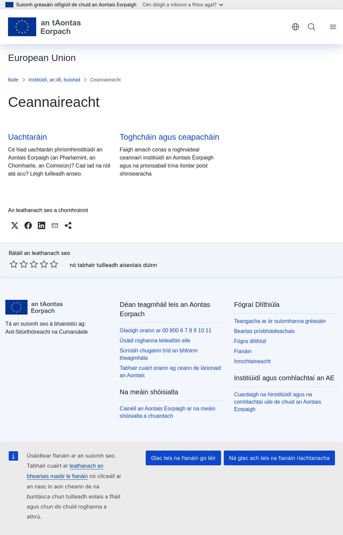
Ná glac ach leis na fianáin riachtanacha (279, 458)
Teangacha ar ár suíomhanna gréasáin (280, 321)
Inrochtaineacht (252, 361)
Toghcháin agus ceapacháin (169, 136)
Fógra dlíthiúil (250, 341)
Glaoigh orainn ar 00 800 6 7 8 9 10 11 (165, 330)
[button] (14, 225)
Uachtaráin (27, 136)
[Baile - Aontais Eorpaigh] (44, 26)
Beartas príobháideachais (264, 331)
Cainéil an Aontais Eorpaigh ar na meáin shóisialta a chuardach (167, 412)
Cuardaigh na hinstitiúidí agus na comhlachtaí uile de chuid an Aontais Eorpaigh (277, 402)
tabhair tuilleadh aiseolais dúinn (117, 265)
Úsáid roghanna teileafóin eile (155, 340)
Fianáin (243, 351)
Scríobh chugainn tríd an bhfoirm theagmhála (158, 354)
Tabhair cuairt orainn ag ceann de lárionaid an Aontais (170, 371)
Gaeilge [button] (295, 27)
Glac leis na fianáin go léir (183, 458)
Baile (13, 79)
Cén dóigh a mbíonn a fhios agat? (182, 4)
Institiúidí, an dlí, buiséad (54, 79)
